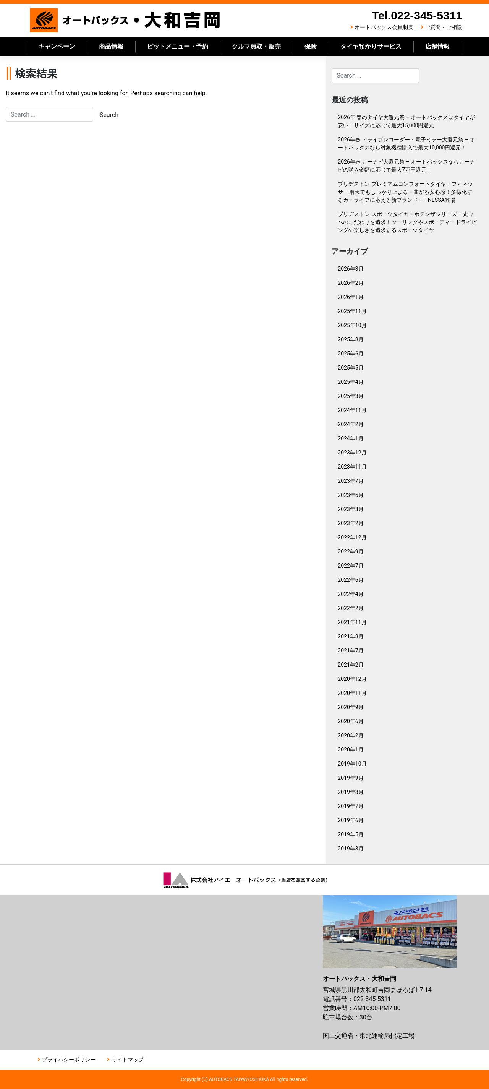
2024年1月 (350, 438)
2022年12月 (352, 537)
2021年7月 (350, 651)
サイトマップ (128, 1060)
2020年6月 (350, 721)
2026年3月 (350, 269)
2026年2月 (350, 283)
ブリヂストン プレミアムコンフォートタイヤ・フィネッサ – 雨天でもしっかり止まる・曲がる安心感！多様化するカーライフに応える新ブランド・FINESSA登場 (405, 192)
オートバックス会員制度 (384, 27)
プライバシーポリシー (69, 1060)
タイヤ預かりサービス (371, 46)
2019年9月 (350, 778)
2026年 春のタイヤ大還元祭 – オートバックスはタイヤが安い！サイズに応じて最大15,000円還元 (406, 121)
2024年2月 (350, 424)
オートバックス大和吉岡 (125, 20)
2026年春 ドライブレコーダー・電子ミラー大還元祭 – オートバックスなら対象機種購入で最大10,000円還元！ (406, 143)
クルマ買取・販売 (256, 46)
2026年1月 (350, 297)
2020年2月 (350, 735)
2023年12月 (352, 453)
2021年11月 (352, 622)
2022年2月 (350, 608)
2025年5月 (350, 368)
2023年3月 (350, 509)
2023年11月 (352, 467)
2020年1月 (350, 750)
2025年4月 (350, 382)
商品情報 (111, 46)
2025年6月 (350, 354)
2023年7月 (350, 481)
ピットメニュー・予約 (177, 46)
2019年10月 (352, 764)
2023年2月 (350, 523)
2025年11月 (352, 311)
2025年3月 (350, 396)
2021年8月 (350, 636)
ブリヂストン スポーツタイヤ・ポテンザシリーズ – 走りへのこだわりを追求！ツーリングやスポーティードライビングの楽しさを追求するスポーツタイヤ (407, 222)
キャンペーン (57, 46)
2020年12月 (352, 679)
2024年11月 (352, 410)
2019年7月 (350, 806)
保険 (310, 46)
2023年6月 (350, 495)
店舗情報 (437, 46)
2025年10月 (352, 325)
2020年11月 (352, 693)
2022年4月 (350, 594)
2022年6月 (350, 580)
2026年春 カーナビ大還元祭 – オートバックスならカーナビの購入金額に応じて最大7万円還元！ (406, 166)
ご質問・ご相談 (443, 27)
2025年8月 (350, 339)
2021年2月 (350, 665)
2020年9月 (350, 707)
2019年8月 (350, 792)
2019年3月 (350, 849)
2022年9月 (350, 552)
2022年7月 (350, 566)
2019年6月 (350, 820)
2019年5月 (350, 834)
